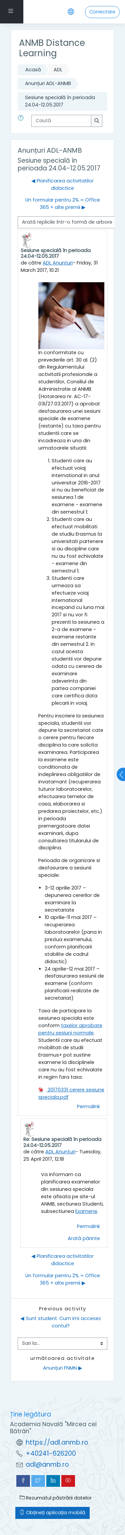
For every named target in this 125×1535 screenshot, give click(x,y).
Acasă (33, 69)
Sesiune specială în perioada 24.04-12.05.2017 (60, 101)
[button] (22, 121)
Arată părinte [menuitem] (84, 1238)
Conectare (102, 11)
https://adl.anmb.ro (57, 1442)
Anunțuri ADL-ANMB (48, 83)
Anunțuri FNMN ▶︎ (62, 1368)
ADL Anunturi (58, 262)
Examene (86, 1211)
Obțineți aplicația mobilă (52, 1512)
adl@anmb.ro (47, 1464)
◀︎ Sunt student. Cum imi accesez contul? (61, 1322)
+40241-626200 (51, 1453)
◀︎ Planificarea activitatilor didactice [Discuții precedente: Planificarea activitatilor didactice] (62, 184)
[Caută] (61, 121)
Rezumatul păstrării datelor (56, 1497)
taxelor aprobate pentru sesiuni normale (70, 1029)
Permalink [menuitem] (88, 1106)
